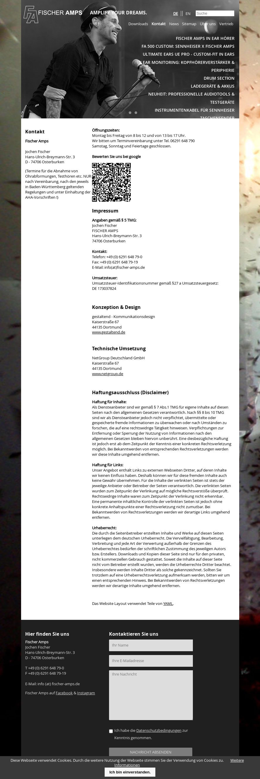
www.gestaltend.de (108, 332)
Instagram (86, 692)
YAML (168, 603)
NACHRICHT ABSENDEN (150, 752)
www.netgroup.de (107, 373)
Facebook (64, 692)
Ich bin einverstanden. (130, 772)
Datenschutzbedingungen (158, 730)
